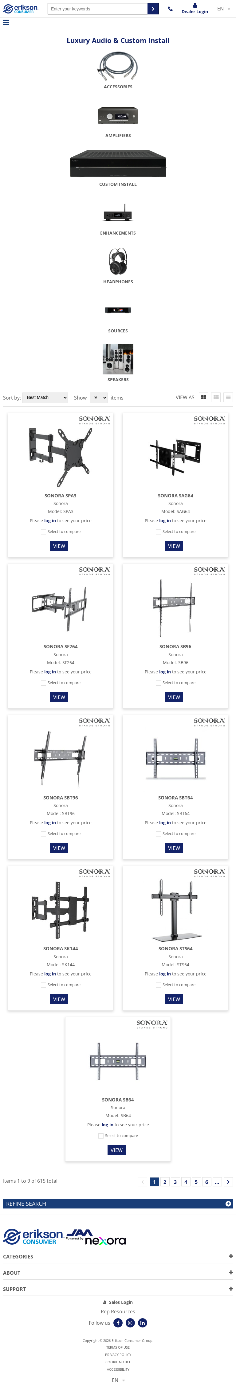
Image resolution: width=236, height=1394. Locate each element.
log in (50, 520)
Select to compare (61, 531)
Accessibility (118, 1369)
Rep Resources (118, 1311)
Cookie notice (118, 1362)
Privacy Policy (118, 1354)
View (59, 546)
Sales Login (121, 1302)
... (217, 1182)
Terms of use (118, 1347)
